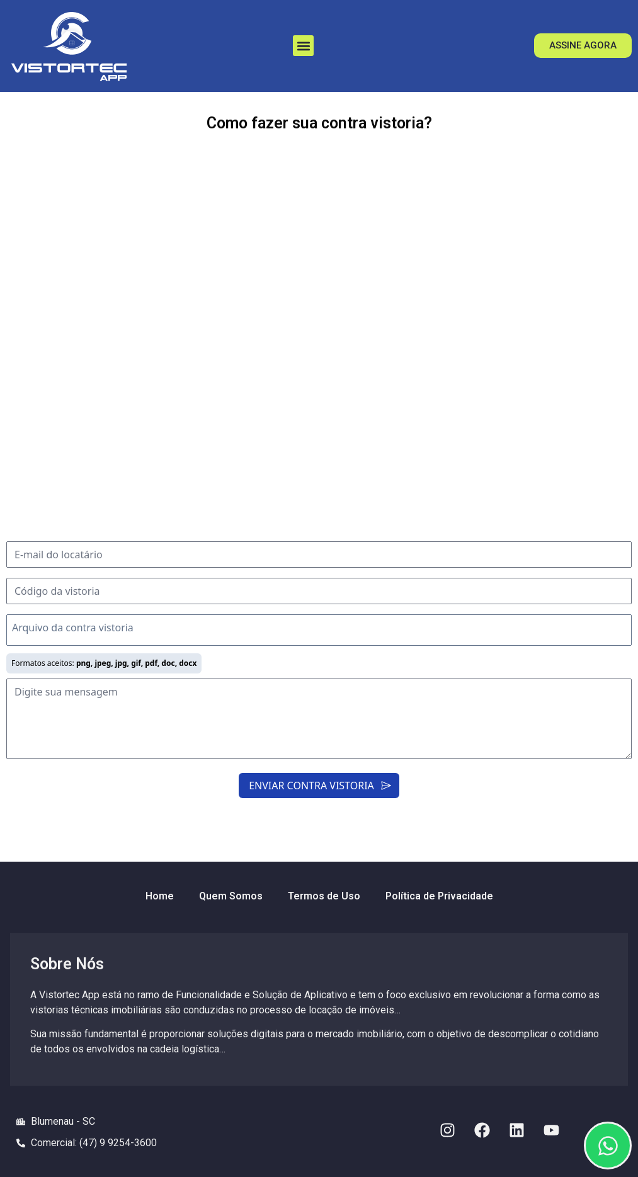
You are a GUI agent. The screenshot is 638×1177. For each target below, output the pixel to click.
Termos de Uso (324, 896)
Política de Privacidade (439, 896)
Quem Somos (231, 896)
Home (159, 896)
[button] (303, 45)
